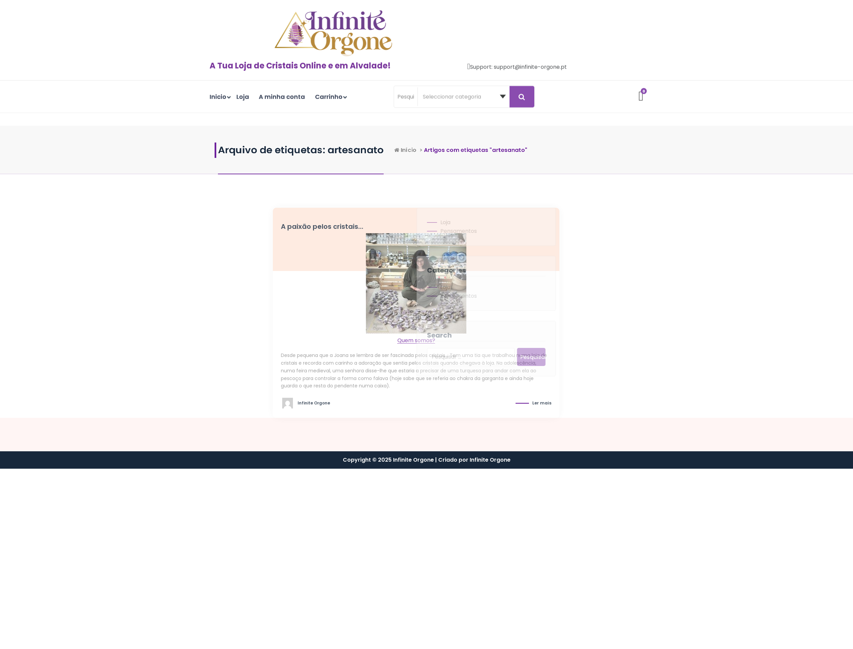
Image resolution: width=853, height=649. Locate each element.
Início (469, 150)
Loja (415, 222)
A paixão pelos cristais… (359, 226)
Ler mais (579, 403)
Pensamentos (428, 231)
